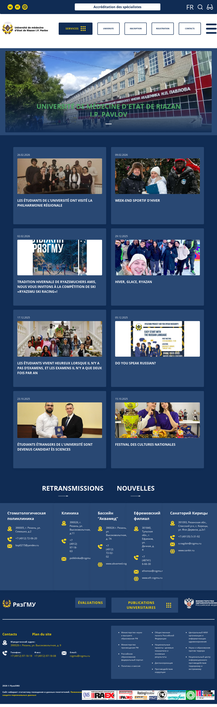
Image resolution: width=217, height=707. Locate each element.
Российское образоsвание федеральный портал (132, 656)
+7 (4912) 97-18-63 (73, 545)
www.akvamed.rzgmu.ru (119, 563)
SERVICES (76, 28)
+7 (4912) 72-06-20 (26, 538)
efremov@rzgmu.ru (153, 571)
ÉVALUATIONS (90, 602)
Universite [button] (108, 28)
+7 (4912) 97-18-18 (21, 654)
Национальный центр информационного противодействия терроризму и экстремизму (199, 662)
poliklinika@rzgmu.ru (82, 558)
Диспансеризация (164, 662)
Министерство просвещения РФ (130, 646)
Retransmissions (73, 490)
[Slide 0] (109, 124)
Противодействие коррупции (164, 670)
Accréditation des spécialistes (117, 7)
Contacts (9, 634)
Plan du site (41, 634)
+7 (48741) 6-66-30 (146, 560)
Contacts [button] (190, 28)
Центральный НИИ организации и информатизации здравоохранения (198, 637)
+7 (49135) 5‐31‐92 (189, 536)
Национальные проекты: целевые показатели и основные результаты (164, 650)
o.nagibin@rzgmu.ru (189, 543)
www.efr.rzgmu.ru (152, 578)
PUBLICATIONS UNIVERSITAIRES (149, 605)
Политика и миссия (130, 666)
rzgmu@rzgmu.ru (80, 654)
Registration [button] (162, 28)
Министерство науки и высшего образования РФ (131, 635)
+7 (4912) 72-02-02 (109, 551)
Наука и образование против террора (199, 649)
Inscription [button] (136, 28)
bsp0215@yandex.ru (27, 545)
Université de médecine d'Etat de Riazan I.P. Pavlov (108, 110)
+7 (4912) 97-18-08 (45, 654)
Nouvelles (135, 490)
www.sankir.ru (186, 550)
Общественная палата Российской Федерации (164, 635)
